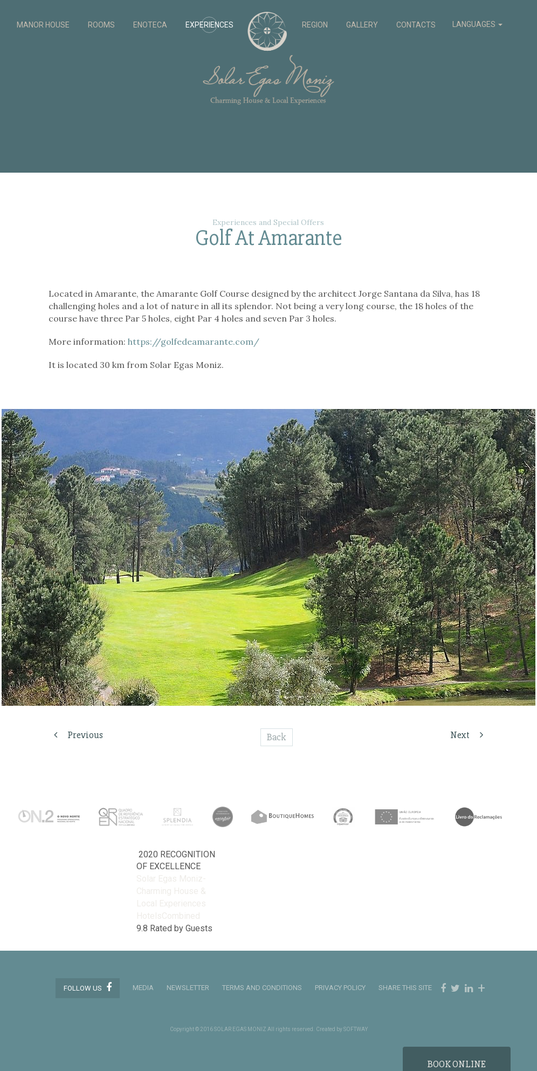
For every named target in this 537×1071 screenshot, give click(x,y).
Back (276, 737)
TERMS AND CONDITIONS (262, 988)
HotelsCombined (168, 916)
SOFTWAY (355, 1029)
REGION (315, 25)
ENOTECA (150, 25)
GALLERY (362, 25)
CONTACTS (416, 25)
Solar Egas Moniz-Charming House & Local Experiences (171, 891)
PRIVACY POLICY (340, 988)
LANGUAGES (477, 24)
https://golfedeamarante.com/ (193, 341)
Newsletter (188, 988)
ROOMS (101, 25)
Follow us (88, 987)
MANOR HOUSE (43, 25)
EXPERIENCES (209, 25)
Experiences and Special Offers (268, 222)
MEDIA (143, 988)
